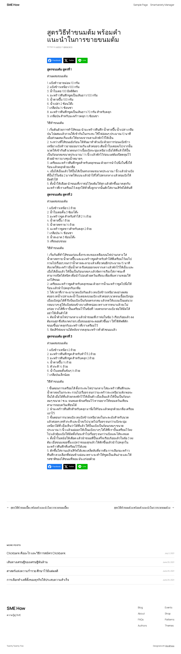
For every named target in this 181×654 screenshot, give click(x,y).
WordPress (169, 646)
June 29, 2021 (168, 562)
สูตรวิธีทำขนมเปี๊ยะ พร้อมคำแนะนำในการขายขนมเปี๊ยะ (40, 507)
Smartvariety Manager (162, 4)
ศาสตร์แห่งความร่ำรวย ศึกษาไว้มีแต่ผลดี (32, 571)
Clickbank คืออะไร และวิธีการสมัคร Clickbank (36, 553)
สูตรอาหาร (67, 47)
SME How (13, 5)
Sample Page (140, 4)
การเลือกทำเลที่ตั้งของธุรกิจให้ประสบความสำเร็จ (38, 580)
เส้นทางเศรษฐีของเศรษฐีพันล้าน (27, 562)
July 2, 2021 (169, 553)
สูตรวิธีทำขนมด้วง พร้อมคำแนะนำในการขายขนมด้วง (142, 507)
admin (58, 47)
